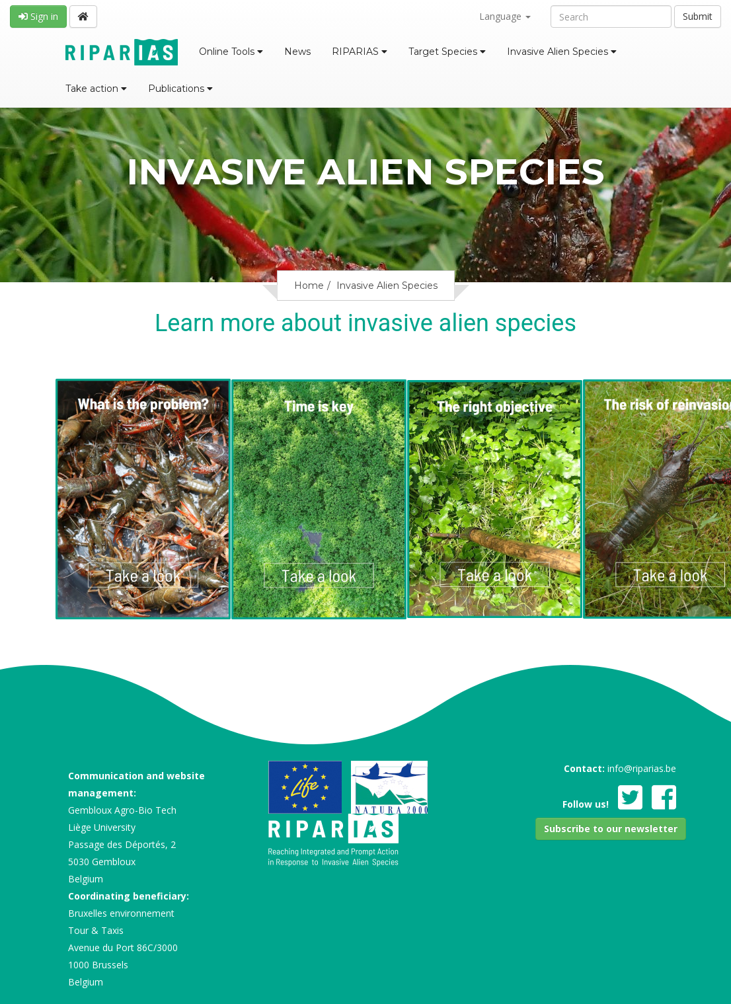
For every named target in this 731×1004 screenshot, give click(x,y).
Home (309, 285)
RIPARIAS (359, 52)
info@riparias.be (641, 768)
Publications (180, 89)
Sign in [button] (38, 16)
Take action (96, 89)
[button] (610, 829)
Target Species (447, 52)
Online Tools (231, 52)
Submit (697, 16)
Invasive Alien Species (562, 52)
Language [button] (505, 16)
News (297, 52)
